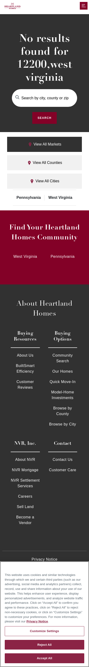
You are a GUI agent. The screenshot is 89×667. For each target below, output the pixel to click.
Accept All (44, 658)
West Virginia (60, 198)
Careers (25, 496)
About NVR (25, 460)
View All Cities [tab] (44, 181)
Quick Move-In (63, 382)
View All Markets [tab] (44, 144)
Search (44, 118)
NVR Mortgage (25, 470)
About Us (25, 355)
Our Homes (62, 371)
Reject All (44, 644)
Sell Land (25, 507)
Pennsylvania (29, 198)
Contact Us (63, 460)
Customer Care (62, 470)
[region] (44, 614)
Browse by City (62, 424)
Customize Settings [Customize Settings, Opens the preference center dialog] (44, 631)
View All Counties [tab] (44, 163)
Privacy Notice (44, 559)
